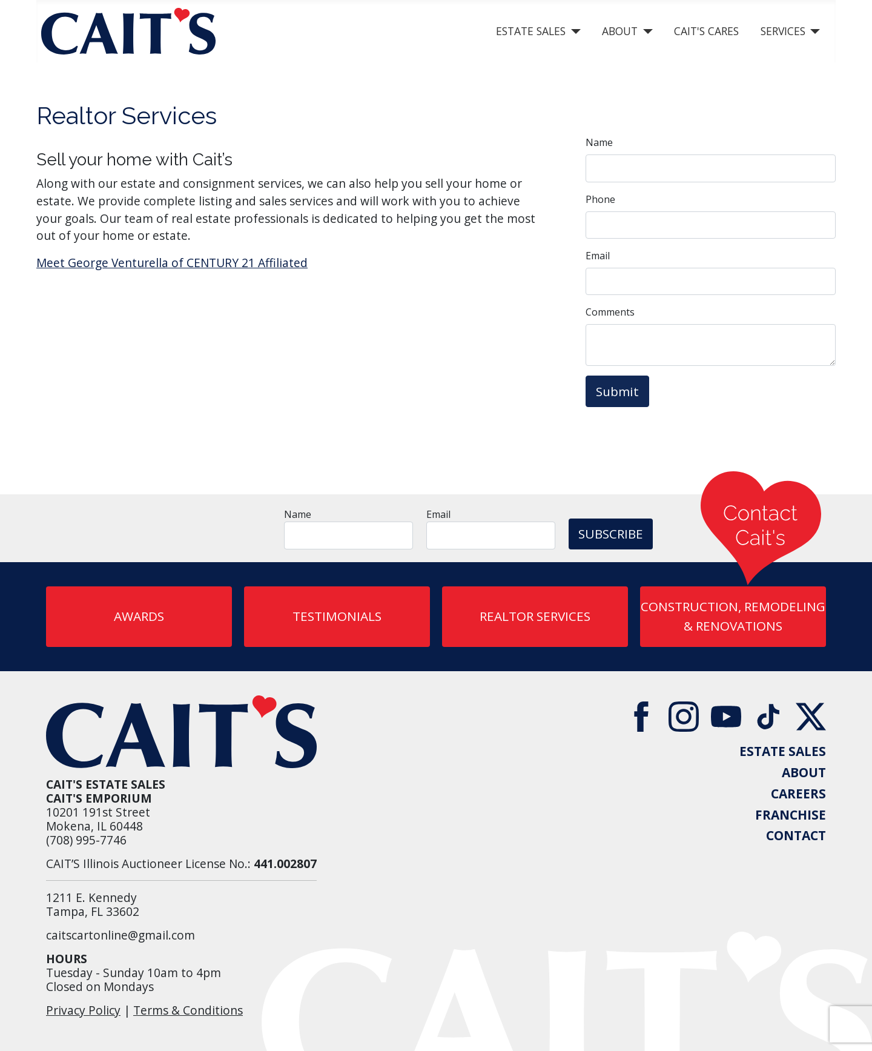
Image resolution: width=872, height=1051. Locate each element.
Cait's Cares (706, 31)
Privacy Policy (83, 1010)
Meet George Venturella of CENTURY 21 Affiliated (172, 262)
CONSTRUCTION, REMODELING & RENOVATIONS (733, 616)
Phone (600, 199)
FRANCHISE (790, 815)
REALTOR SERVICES (535, 616)
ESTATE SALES (782, 751)
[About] (645, 31)
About (620, 31)
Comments (610, 312)
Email (598, 255)
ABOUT (804, 772)
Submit (617, 391)
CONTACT (796, 835)
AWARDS (139, 616)
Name (599, 142)
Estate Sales (531, 31)
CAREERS (798, 793)
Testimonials (337, 616)
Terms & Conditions (188, 1010)
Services (783, 31)
